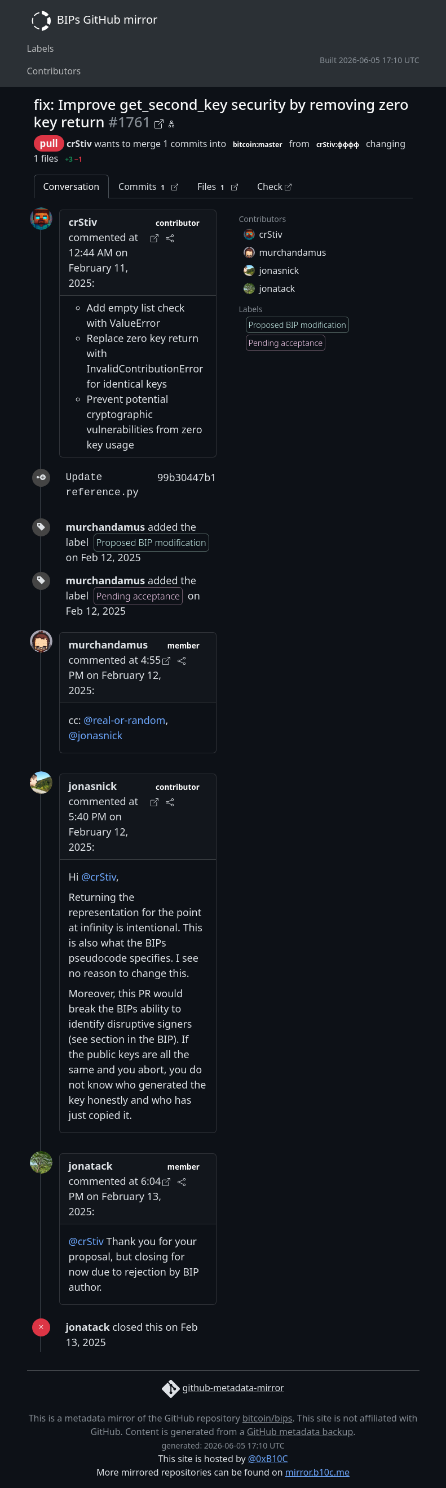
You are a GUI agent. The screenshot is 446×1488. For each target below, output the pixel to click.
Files (217, 186)
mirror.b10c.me (317, 1472)
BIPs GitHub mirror (92, 20)
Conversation (71, 186)
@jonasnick (96, 735)
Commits (148, 186)
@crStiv (98, 876)
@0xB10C (268, 1459)
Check (274, 186)
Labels (40, 48)
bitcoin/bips (267, 1418)
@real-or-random (124, 720)
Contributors (54, 71)
